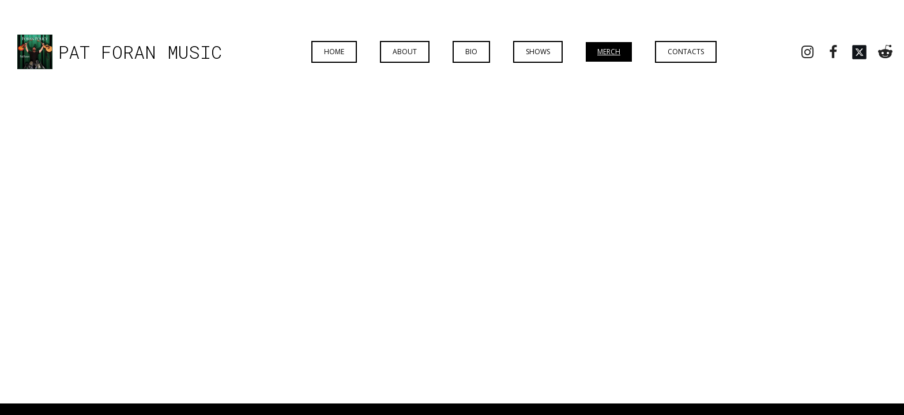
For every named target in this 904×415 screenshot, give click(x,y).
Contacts (686, 51)
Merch (608, 51)
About (405, 51)
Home (334, 51)
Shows (538, 51)
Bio (471, 51)
